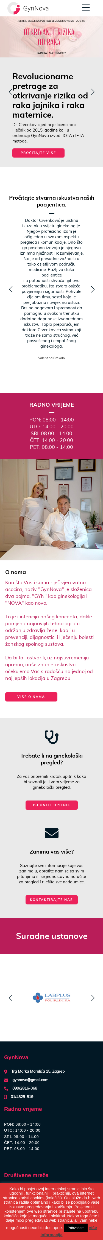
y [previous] (9, 92)
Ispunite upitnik (51, 805)
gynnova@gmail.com (30, 1080)
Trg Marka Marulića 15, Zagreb (38, 1071)
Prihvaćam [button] (76, 1228)
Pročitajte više (38, 153)
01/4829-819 (22, 1097)
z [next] (91, 92)
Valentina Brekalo (51, 358)
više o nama (31, 697)
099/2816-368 (24, 1088)
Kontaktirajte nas (51, 900)
